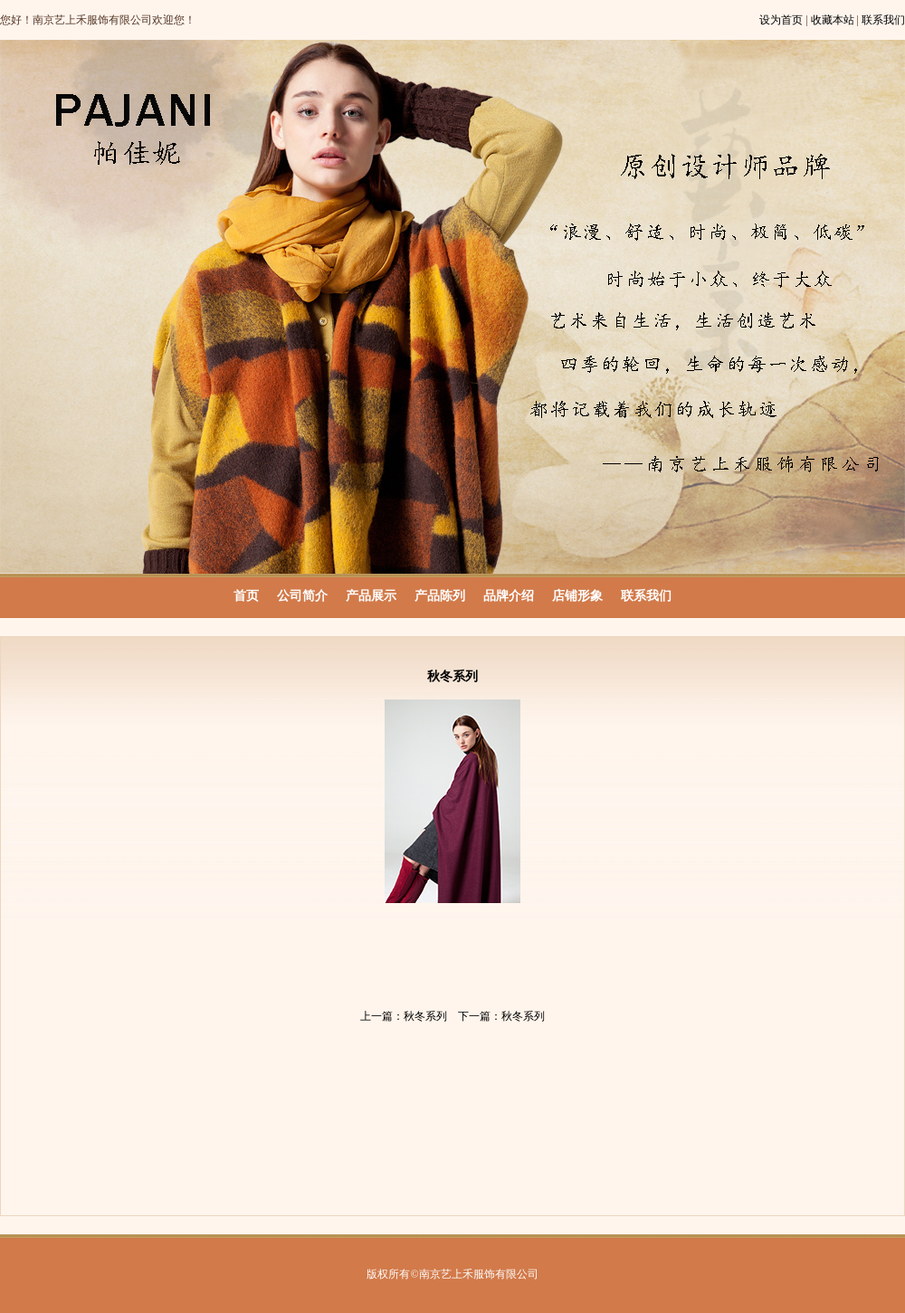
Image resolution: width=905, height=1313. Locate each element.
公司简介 (302, 596)
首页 (246, 596)
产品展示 (371, 596)
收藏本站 (832, 20)
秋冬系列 (425, 1016)
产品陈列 (439, 596)
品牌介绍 (508, 596)
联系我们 (883, 20)
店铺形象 (577, 596)
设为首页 (781, 20)
